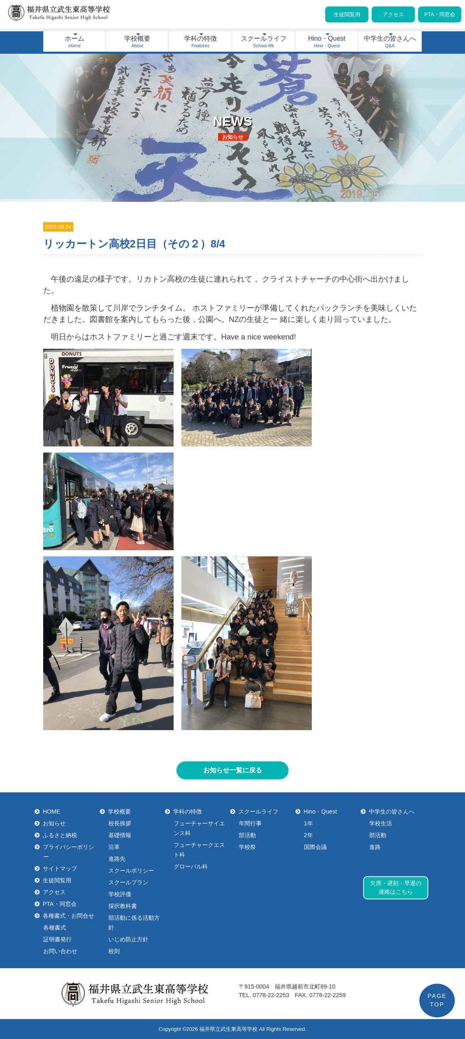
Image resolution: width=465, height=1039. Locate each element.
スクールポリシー (131, 870)
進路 (375, 847)
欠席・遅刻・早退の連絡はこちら (395, 887)
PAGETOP (437, 1000)
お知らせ (54, 823)
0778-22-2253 (271, 995)
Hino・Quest (327, 41)
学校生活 (380, 823)
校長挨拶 (119, 823)
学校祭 (247, 847)
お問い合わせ (60, 951)
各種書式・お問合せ (68, 915)
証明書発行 (57, 939)
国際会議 (315, 847)
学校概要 (137, 41)
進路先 (117, 858)
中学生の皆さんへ (390, 41)
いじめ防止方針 (128, 939)
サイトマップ (60, 868)
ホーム (74, 41)
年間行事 (250, 823)
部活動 (247, 835)
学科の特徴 (200, 41)
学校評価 (119, 894)
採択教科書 (122, 906)
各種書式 (54, 927)
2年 (308, 835)
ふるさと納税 (60, 835)
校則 (114, 951)
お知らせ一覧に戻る (232, 770)
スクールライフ (263, 41)
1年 (308, 823)
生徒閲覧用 (347, 14)
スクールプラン (128, 882)
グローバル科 (191, 866)
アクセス (393, 14)
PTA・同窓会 (439, 14)
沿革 (114, 847)
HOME (51, 811)
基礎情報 (119, 835)
